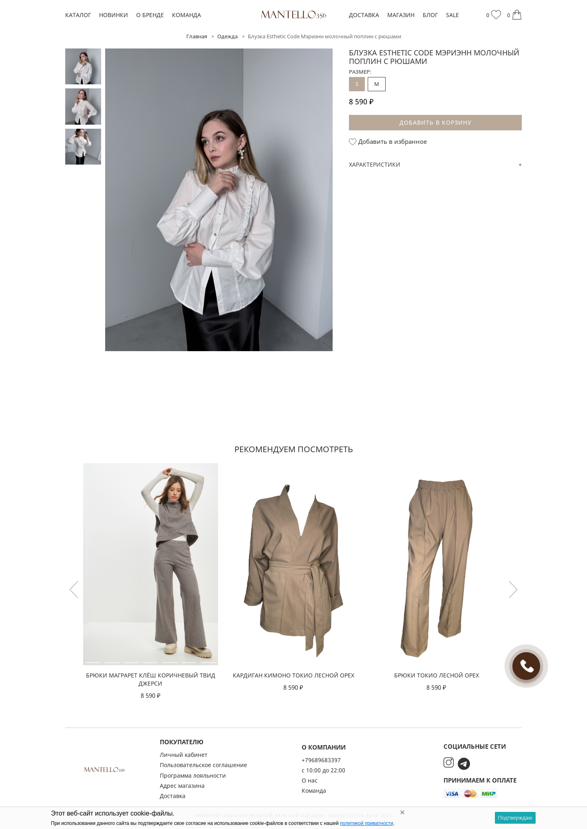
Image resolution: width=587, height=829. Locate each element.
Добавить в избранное (388, 141)
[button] (513, 589)
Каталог (78, 15)
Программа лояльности (193, 775)
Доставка (364, 15)
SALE (452, 15)
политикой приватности (366, 823)
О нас (310, 780)
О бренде (150, 15)
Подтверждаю (515, 818)
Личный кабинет (183, 755)
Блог (430, 15)
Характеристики (374, 164)
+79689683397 (321, 760)
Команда (186, 15)
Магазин (401, 15)
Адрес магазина (182, 785)
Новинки (113, 15)
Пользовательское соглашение (203, 765)
